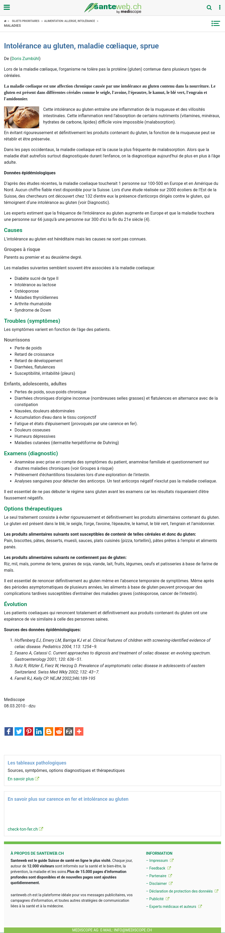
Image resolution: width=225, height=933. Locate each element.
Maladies (12, 26)
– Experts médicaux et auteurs (174, 906)
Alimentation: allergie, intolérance (69, 21)
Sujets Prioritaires (25, 21)
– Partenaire (159, 876)
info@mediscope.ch (133, 930)
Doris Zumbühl (25, 58)
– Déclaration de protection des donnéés (182, 891)
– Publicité (157, 899)
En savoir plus (23, 778)
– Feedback (158, 868)
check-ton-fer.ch (25, 829)
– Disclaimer (159, 883)
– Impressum (160, 860)
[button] (219, 7)
